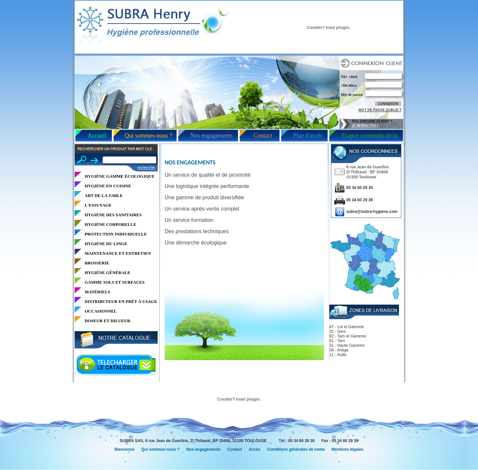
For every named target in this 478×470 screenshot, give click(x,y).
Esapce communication (369, 135)
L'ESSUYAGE (98, 205)
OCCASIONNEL (101, 311)
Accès (254, 449)
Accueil (97, 135)
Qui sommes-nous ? (148, 135)
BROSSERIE (97, 262)
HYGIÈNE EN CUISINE (108, 185)
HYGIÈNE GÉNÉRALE (107, 272)
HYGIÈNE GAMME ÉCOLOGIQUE (120, 176)
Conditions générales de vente (296, 449)
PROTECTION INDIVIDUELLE (116, 234)
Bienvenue (125, 449)
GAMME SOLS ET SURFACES (114, 282)
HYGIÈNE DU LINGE (106, 243)
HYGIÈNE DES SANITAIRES (113, 214)
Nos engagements (211, 135)
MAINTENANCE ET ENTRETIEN (118, 253)
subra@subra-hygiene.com (371, 211)
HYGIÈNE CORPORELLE (110, 224)
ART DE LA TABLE (104, 195)
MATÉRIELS (97, 291)
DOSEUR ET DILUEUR (107, 320)
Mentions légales (347, 449)
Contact (263, 135)
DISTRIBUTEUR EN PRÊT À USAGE (121, 301)
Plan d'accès (307, 135)
